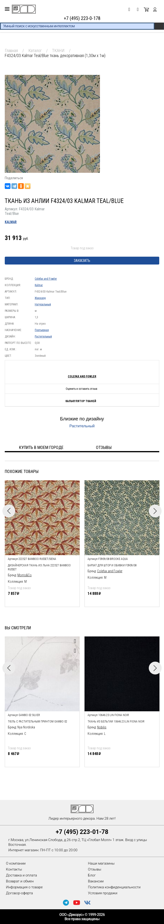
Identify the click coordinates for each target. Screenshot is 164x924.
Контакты (14, 869)
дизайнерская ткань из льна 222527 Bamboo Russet (39, 567)
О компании (16, 863)
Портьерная (42, 330)
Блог (92, 875)
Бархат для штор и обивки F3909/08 (112, 565)
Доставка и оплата (21, 875)
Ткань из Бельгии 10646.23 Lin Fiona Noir (116, 721)
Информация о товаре (24, 887)
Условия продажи (102, 893)
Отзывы (94, 869)
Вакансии (96, 881)
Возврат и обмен (20, 881)
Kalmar (11, 222)
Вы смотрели (18, 627)
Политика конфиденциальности (114, 887)
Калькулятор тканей (80, 401)
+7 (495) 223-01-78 (82, 831)
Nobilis (101, 727)
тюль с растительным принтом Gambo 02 (37, 721)
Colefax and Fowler (46, 278)
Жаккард (40, 298)
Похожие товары (22, 471)
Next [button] (155, 511)
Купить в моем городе (41, 447)
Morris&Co (24, 575)
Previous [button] (8, 511)
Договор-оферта (19, 893)
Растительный (43, 336)
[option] (42, 542)
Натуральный (43, 304)
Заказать (82, 260)
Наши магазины (101, 863)
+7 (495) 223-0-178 (82, 18)
